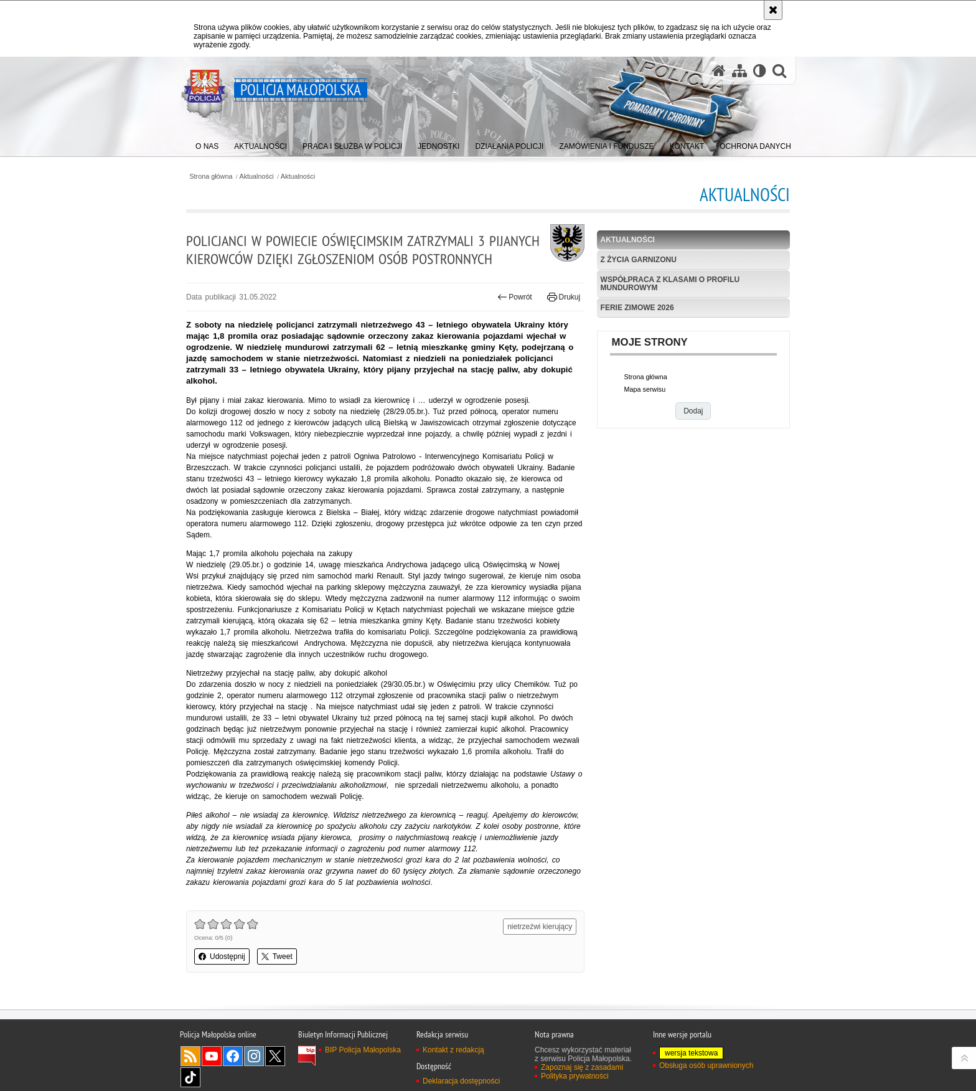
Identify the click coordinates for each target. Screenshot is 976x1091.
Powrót (514, 297)
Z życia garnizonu (639, 259)
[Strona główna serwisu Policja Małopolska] (719, 70)
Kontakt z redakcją (453, 1050)
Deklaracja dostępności (461, 1081)
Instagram (254, 1056)
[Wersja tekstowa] (759, 70)
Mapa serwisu (645, 389)
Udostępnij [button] (222, 956)
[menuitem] (207, 143)
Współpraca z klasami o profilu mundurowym (670, 283)
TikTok (190, 1077)
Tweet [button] (277, 956)
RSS (190, 1056)
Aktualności (257, 176)
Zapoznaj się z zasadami (582, 1067)
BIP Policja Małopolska (363, 1050)
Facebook (233, 1056)
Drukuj (563, 297)
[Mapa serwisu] (739, 70)
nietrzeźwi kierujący (539, 926)
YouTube (212, 1056)
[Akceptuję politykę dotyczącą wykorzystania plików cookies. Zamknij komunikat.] (773, 10)
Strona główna (210, 176)
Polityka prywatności (575, 1076)
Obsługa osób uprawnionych (706, 1065)
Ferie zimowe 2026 (637, 307)
